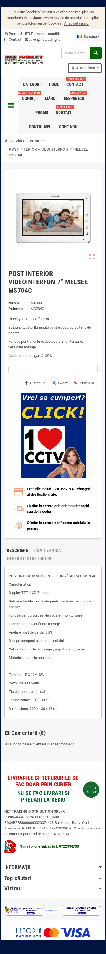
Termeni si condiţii (42, 34)
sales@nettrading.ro (44, 39)
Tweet (60, 383)
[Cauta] (81, 53)
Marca (13, 303)
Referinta (15, 309)
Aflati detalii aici (76, 23)
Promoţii (13, 34)
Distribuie (35, 383)
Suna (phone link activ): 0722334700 (41, 846)
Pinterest (84, 383)
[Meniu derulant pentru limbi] (88, 36)
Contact (12, 39)
